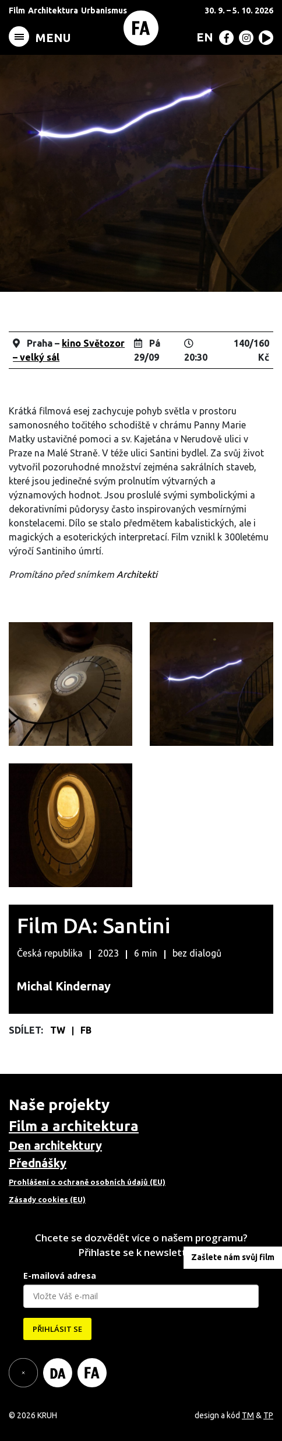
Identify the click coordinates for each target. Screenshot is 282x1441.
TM (248, 1415)
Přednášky (37, 1163)
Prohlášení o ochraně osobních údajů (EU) (87, 1182)
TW (59, 1030)
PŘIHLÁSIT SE (57, 1329)
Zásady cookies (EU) (47, 1199)
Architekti (137, 574)
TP (268, 1415)
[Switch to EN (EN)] (202, 36)
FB (85, 1030)
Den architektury (55, 1145)
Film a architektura (74, 1126)
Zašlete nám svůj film (232, 1257)
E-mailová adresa (59, 1275)
